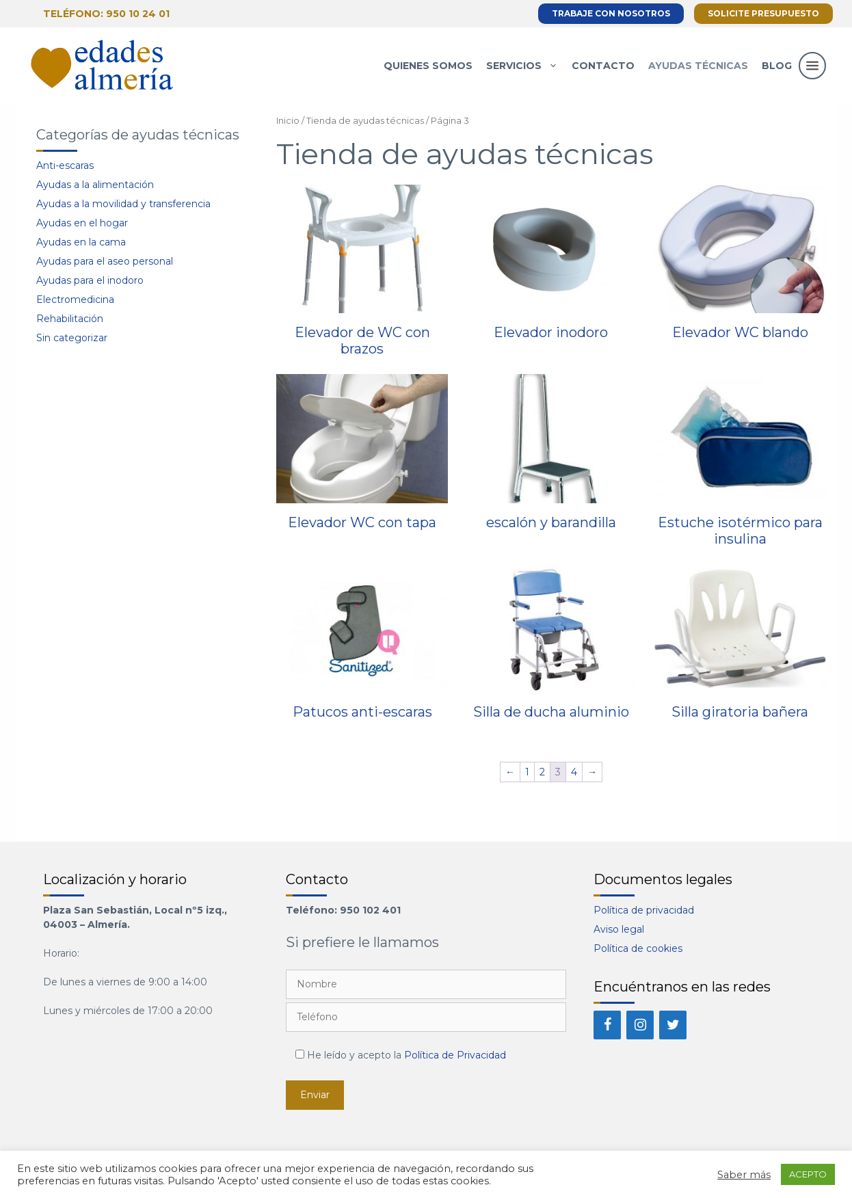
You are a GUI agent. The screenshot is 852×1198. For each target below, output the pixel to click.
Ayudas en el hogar (82, 223)
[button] (812, 79)
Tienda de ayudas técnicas (365, 121)
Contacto (603, 65)
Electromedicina (75, 299)
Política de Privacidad (455, 1055)
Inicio (287, 121)
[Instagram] (640, 1025)
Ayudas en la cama (81, 242)
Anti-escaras (65, 165)
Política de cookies (638, 948)
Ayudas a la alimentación (95, 184)
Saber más (744, 1175)
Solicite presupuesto (763, 13)
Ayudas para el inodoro (90, 280)
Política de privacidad (644, 910)
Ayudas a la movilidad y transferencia (123, 204)
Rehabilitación (69, 318)
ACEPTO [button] (808, 1174)
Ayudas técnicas (698, 65)
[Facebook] (607, 1025)
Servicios (525, 65)
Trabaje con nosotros (611, 13)
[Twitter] (673, 1025)
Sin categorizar (71, 338)
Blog (777, 65)
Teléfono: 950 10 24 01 (106, 14)
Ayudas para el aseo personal (104, 261)
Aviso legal (619, 929)
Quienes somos (428, 65)
